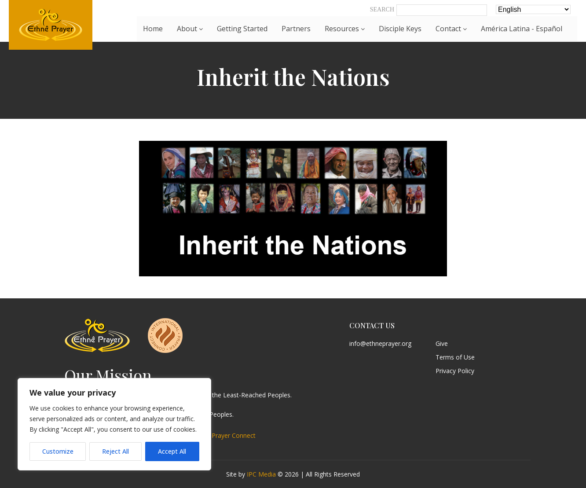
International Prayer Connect (215, 435)
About (190, 28)
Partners (296, 28)
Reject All (115, 451)
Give (442, 344)
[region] (114, 424)
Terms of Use (455, 357)
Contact (451, 28)
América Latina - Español (521, 28)
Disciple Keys (400, 28)
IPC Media (261, 474)
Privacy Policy (455, 371)
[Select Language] (533, 9)
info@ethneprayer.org (380, 344)
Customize (57, 451)
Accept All (172, 451)
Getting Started (242, 28)
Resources (345, 28)
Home (153, 28)
